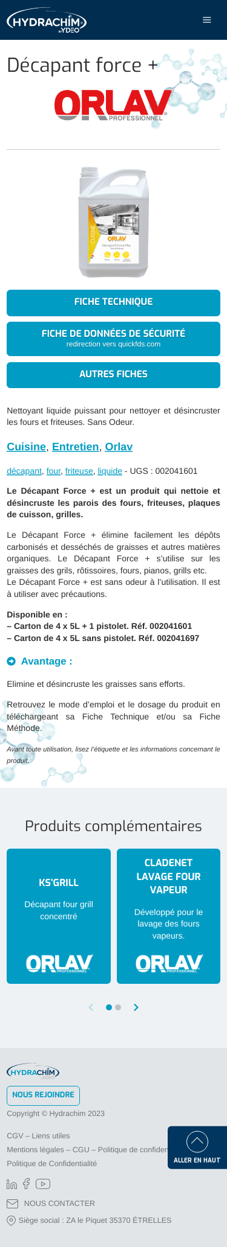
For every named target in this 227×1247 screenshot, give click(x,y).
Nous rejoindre (43, 1095)
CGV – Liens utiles (38, 1136)
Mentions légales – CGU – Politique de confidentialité (96, 1150)
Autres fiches (113, 375)
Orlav (119, 447)
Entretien (75, 447)
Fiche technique (113, 302)
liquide (109, 471)
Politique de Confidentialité (52, 1163)
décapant (24, 471)
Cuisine (26, 447)
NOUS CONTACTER (51, 1203)
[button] (136, 1007)
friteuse (79, 471)
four (54, 471)
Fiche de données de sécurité (113, 338)
